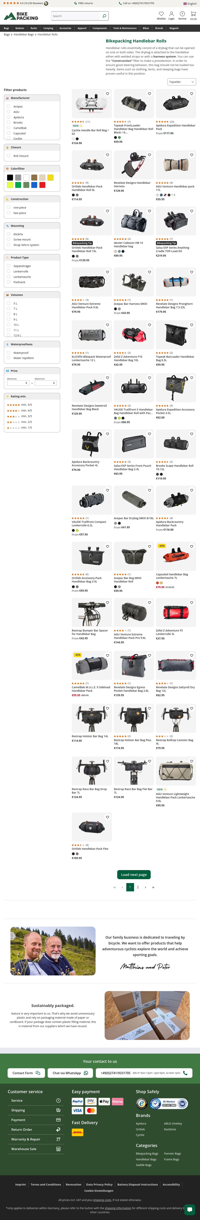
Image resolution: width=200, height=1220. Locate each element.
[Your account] (171, 15)
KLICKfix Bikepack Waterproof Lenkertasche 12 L (91, 358)
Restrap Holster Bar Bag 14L (90, 736)
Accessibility (171, 1184)
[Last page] (153, 887)
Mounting (17, 226)
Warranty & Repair (36, 1139)
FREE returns (83, 3)
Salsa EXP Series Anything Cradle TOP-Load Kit (172, 249)
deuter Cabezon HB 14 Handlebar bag (128, 244)
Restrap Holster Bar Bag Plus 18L (132, 741)
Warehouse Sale (36, 1149)
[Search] (104, 16)
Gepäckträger (22, 266)
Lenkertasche (22, 277)
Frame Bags (171, 1159)
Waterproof (21, 353)
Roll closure (21, 156)
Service (36, 1100)
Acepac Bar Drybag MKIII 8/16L (134, 518)
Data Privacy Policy (99, 1184)
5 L (15, 303)
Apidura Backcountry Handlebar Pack (169, 523)
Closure (16, 147)
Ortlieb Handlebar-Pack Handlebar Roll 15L (87, 249)
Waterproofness (21, 344)
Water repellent (24, 358)
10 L (16, 324)
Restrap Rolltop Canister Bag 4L (174, 741)
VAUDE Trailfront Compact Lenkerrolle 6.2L (89, 523)
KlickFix (18, 234)
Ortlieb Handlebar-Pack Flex (90, 849)
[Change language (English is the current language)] (190, 3)
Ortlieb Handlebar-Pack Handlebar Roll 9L (87, 188)
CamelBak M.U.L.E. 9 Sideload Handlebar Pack (91, 689)
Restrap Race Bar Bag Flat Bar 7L (133, 790)
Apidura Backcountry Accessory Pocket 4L (85, 463)
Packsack (19, 282)
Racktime (170, 1129)
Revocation (73, 1184)
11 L (16, 330)
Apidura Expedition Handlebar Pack (175, 127)
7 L (15, 308)
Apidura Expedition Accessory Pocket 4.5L (175, 411)
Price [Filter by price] (14, 371)
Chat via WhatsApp (70, 1073)
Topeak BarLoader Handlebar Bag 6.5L (175, 358)
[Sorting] (182, 81)
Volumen (17, 295)
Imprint (20, 1184)
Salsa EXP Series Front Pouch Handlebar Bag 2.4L (132, 467)
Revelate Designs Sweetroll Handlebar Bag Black (89, 407)
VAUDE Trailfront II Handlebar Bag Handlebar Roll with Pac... (133, 411)
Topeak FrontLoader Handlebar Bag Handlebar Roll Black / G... (133, 129)
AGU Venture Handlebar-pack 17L (175, 188)
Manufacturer (20, 98)
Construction (19, 199)
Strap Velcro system (26, 245)
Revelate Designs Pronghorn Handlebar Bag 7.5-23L (174, 305)
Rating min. (18, 396)
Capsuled (20, 133)
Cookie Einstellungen (98, 1191)
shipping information (118, 1208)
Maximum (46, 381)
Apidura (19, 117)
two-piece (20, 213)
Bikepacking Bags (147, 1153)
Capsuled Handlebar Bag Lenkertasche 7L (172, 576)
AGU (16, 112)
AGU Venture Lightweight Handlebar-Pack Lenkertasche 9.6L (175, 797)
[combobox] (75, 16)
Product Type (20, 257)
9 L (15, 319)
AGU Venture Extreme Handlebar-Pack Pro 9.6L (130, 636)
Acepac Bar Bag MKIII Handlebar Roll (127, 579)
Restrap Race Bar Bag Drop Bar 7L (89, 790)
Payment (36, 1120)
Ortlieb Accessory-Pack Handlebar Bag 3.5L (87, 579)
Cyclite (18, 138)
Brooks (18, 122)
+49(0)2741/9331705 (144, 1073)
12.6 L (17, 335)
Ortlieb (140, 1129)
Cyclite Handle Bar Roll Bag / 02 (90, 132)
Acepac (18, 106)
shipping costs (102, 1200)
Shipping (36, 1110)
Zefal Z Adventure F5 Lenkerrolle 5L (169, 632)
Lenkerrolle (21, 271)
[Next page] (146, 887)
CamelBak (20, 128)
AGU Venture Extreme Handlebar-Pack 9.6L (86, 305)
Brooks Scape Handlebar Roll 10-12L (174, 467)
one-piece (20, 207)
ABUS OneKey (173, 1123)
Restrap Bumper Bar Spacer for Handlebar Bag (90, 632)
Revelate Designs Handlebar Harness (132, 184)
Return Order (36, 1129)
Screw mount (22, 239)
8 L (15, 314)
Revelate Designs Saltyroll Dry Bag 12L (175, 689)
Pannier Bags (172, 1153)
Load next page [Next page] (134, 874)
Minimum (18, 381)
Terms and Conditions (46, 1184)
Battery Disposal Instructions (137, 1184)
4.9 (25, 3)
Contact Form (26, 1073)
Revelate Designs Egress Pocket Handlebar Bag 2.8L (131, 689)
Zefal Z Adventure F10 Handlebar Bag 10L (128, 358)
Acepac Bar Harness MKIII (130, 304)
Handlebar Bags (146, 1159)
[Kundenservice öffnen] (189, 1209)
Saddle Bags (144, 1165)
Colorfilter (18, 168)
